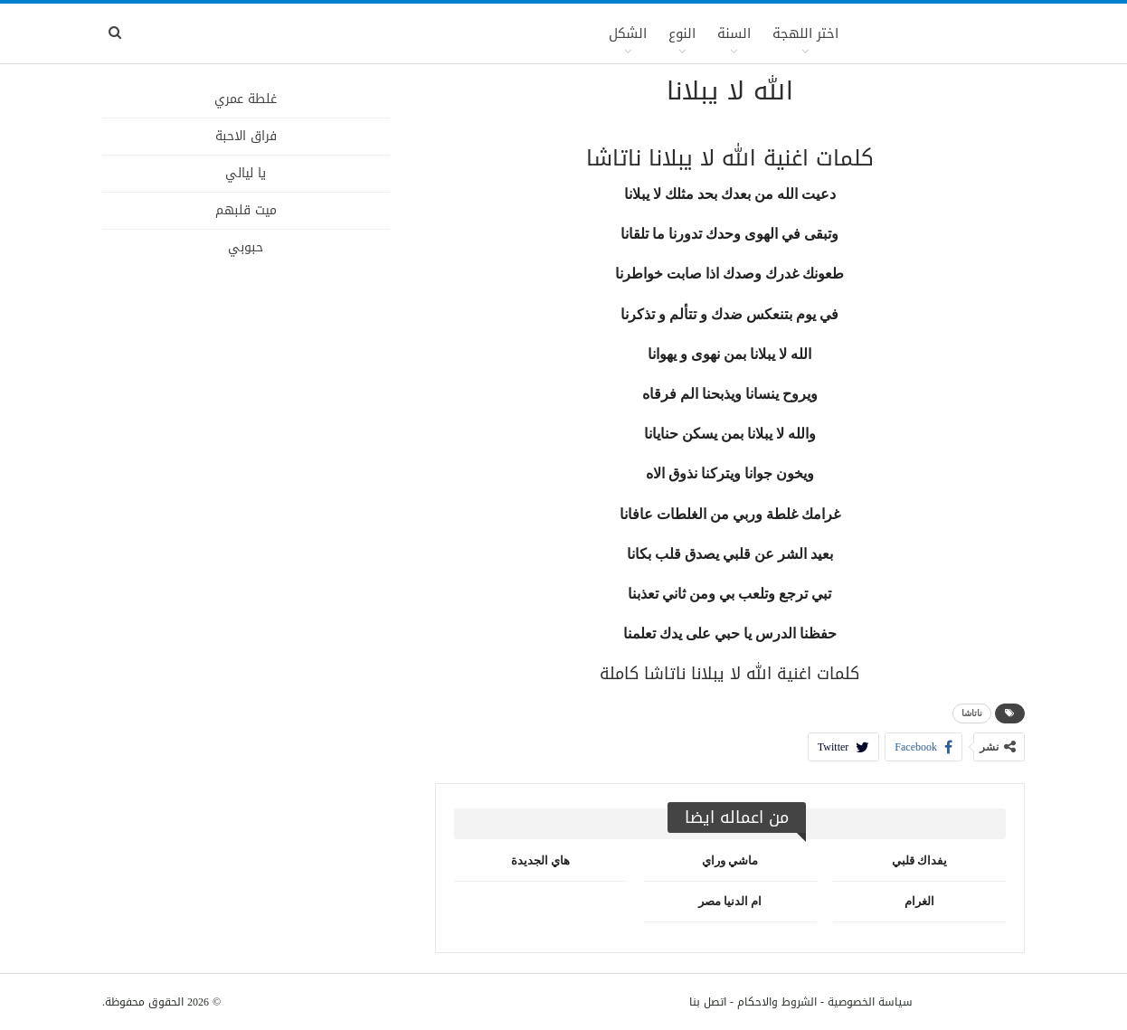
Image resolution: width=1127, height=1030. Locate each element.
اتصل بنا (707, 1002)
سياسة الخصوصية (870, 1002)
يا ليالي (245, 173)
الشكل (628, 33)
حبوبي (245, 247)
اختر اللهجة (805, 33)
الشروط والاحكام (777, 1002)
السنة (734, 33)
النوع (682, 33)
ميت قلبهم (246, 210)
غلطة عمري (245, 99)
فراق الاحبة (246, 136)
